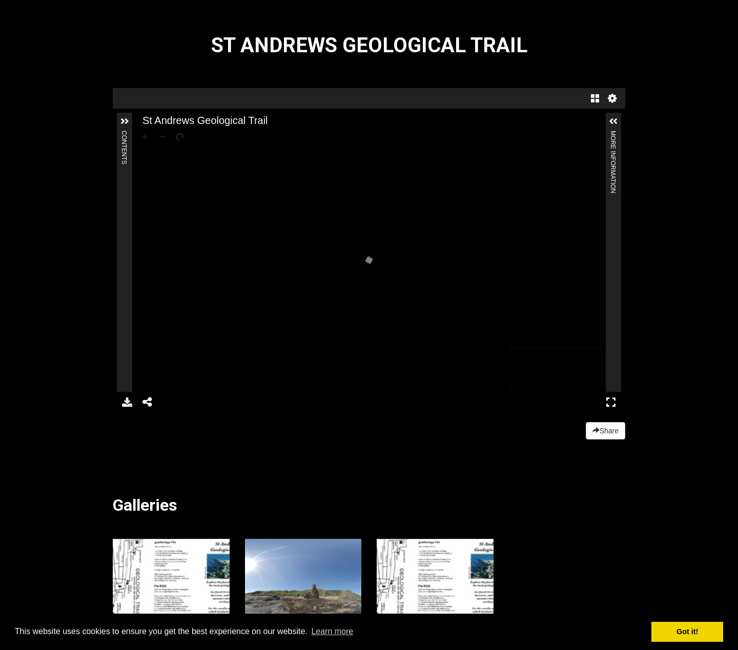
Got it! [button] (687, 631)
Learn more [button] (332, 631)
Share (605, 431)
